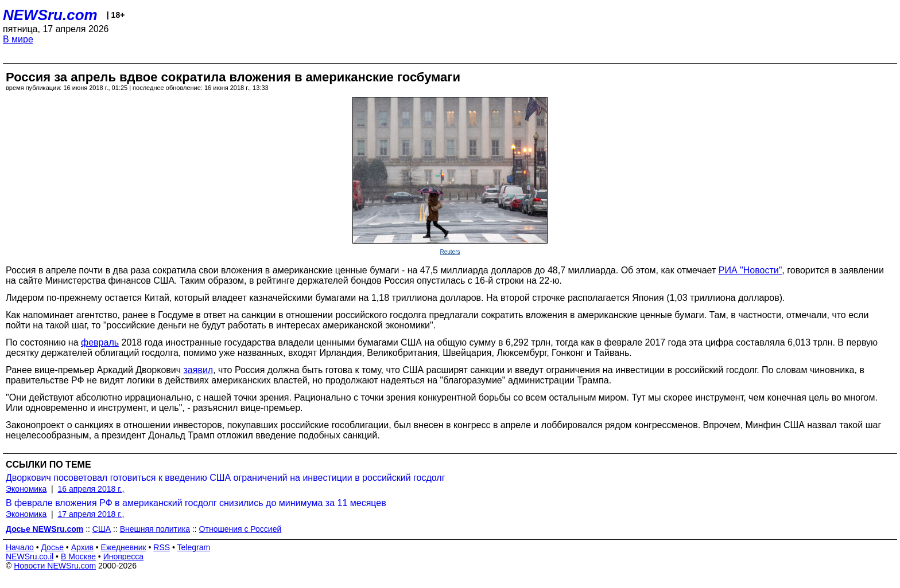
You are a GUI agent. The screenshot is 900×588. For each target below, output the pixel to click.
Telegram (194, 547)
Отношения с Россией (240, 529)
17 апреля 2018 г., (91, 514)
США (101, 529)
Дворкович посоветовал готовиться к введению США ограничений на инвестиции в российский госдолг (225, 478)
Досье (52, 547)
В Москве (78, 556)
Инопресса (123, 556)
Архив (82, 547)
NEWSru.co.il (29, 556)
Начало (20, 547)
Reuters (450, 252)
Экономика (26, 488)
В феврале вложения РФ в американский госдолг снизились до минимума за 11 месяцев (196, 503)
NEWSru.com (50, 14)
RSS (161, 547)
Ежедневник (123, 547)
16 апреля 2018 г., (91, 488)
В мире (18, 39)
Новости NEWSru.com (55, 565)
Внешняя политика (155, 529)
